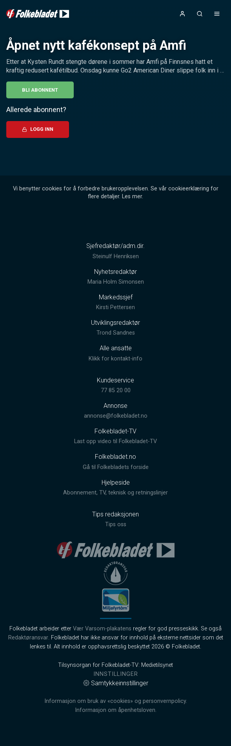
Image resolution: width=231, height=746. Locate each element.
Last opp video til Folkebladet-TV (115, 441)
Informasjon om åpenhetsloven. (115, 710)
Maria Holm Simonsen (115, 282)
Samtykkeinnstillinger (115, 683)
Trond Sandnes (115, 333)
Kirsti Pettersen (115, 307)
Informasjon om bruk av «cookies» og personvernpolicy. (115, 701)
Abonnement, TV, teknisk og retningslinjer (115, 492)
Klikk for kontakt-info (115, 358)
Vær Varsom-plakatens (102, 628)
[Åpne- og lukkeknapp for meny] (217, 14)
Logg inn (37, 129)
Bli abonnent (40, 90)
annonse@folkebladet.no (115, 416)
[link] (37, 13)
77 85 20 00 (116, 390)
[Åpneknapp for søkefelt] (199, 14)
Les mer (132, 196)
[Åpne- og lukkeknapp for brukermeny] (182, 14)
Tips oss (115, 524)
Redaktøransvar (28, 637)
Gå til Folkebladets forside (116, 467)
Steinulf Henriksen (116, 256)
